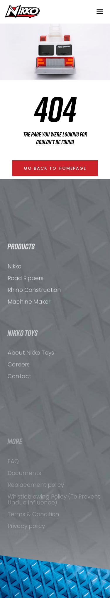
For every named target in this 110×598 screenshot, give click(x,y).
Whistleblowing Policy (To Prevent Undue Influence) (54, 535)
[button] (99, 11)
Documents (24, 508)
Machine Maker (29, 322)
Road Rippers (25, 299)
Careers (19, 391)
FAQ (13, 497)
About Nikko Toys (31, 380)
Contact (19, 403)
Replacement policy (36, 520)
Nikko (14, 287)
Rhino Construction (34, 310)
